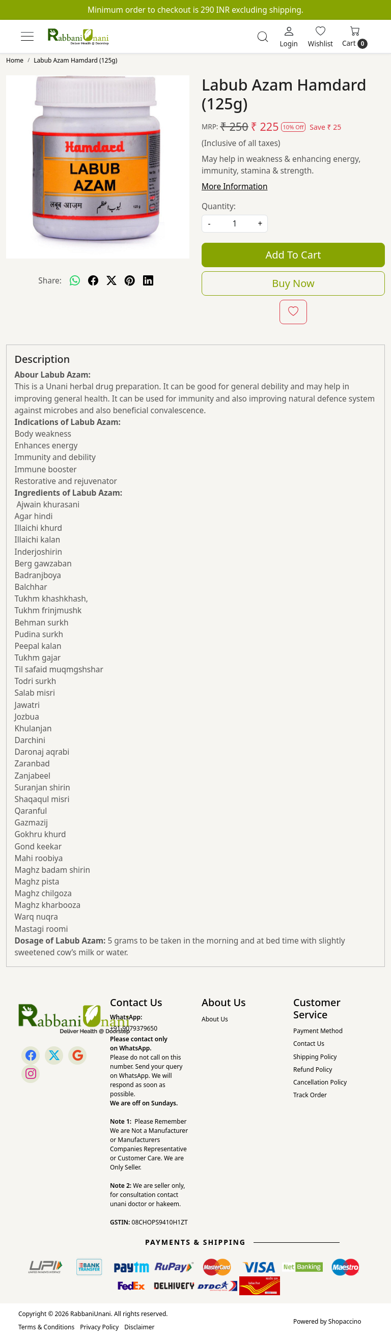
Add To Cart (293, 255)
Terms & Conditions (46, 1327)
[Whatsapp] (75, 280)
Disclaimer (139, 1327)
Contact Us (308, 1043)
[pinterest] (130, 280)
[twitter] (111, 280)
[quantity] (235, 224)
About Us (215, 1019)
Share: (50, 280)
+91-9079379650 (133, 1028)
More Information (234, 186)
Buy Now (293, 283)
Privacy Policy (99, 1327)
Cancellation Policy (320, 1082)
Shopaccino (344, 1321)
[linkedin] (148, 280)
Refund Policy (312, 1069)
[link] (262, 36)
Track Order (310, 1095)
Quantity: (219, 206)
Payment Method (318, 1031)
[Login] (288, 36)
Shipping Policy (315, 1056)
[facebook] (93, 280)
